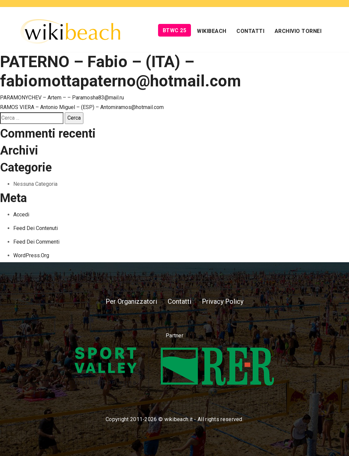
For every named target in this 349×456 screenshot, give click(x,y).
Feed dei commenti (36, 242)
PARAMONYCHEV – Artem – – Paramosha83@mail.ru (62, 97)
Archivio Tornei (298, 31)
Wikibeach (211, 31)
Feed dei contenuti (35, 228)
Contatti (250, 31)
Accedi (21, 214)
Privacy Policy (222, 301)
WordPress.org (31, 255)
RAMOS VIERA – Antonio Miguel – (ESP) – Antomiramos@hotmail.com (82, 107)
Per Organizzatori (131, 301)
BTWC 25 (175, 30)
